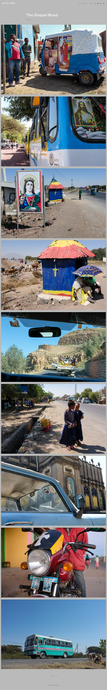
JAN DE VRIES (8, 3)
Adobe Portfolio (56, 685)
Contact (91, 3)
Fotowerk (84, 3)
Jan (80, 3)
